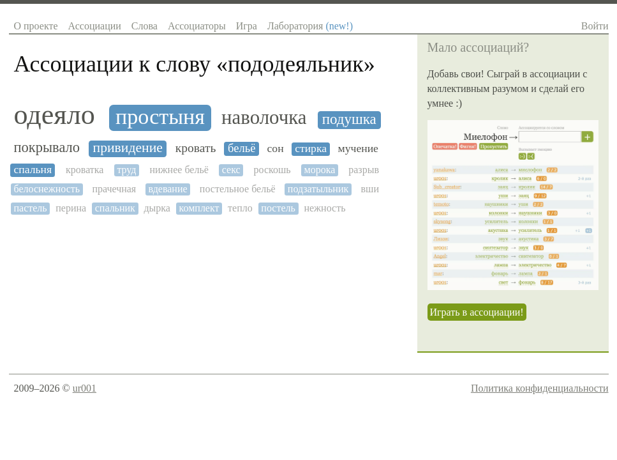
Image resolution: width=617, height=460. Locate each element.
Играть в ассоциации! (477, 312)
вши (370, 188)
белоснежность (47, 188)
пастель (30, 208)
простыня (160, 116)
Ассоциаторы (197, 25)
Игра (246, 25)
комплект (199, 208)
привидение (128, 148)
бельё (241, 148)
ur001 (84, 388)
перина (71, 208)
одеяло (54, 115)
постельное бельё (238, 188)
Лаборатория (310, 25)
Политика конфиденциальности (540, 388)
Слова (144, 25)
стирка (311, 148)
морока (320, 169)
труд (126, 169)
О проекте (36, 25)
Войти (595, 25)
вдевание (168, 188)
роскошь (272, 169)
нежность (324, 208)
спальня (33, 170)
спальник (115, 208)
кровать (195, 148)
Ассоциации (94, 25)
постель (278, 208)
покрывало (47, 147)
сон (275, 148)
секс (231, 169)
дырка (157, 208)
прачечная (114, 188)
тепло (240, 208)
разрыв (363, 169)
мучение (358, 148)
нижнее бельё (178, 169)
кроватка (84, 169)
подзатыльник (318, 188)
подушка (349, 119)
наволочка (263, 117)
